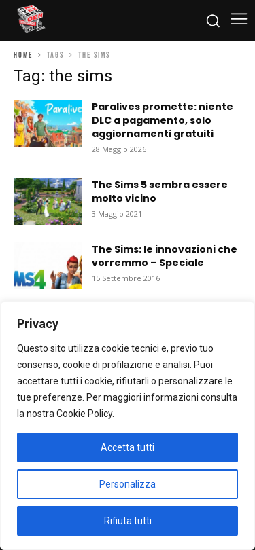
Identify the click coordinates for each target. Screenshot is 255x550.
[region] (127, 425)
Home (23, 55)
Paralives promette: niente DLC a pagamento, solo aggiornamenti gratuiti (162, 120)
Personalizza (127, 484)
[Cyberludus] (31, 20)
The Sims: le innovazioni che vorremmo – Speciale (164, 256)
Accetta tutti (127, 447)
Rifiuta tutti (128, 520)
